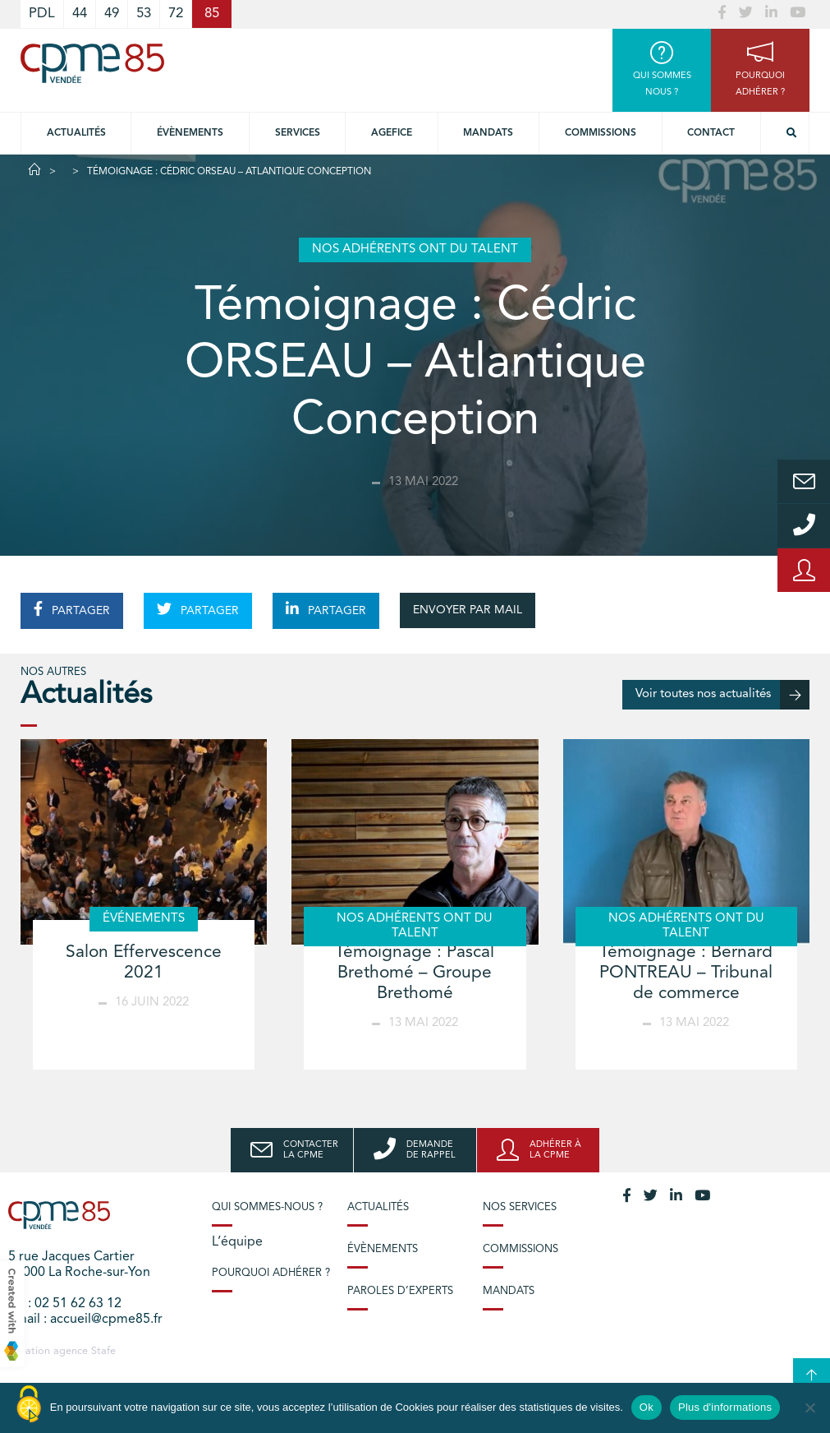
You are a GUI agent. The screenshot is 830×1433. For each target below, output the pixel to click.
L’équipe (237, 1242)
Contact (711, 133)
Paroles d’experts (400, 1291)
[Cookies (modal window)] (28, 1405)
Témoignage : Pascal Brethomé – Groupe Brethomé (414, 973)
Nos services (520, 1207)
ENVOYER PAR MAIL (467, 610)
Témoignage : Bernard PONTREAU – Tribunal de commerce (686, 973)
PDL (42, 14)
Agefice (391, 133)
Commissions (600, 133)
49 (111, 14)
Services (297, 133)
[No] (809, 1407)
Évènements (190, 133)
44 (79, 14)
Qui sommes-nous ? (267, 1207)
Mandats (488, 133)
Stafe (103, 1351)
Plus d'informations (725, 1407)
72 (175, 14)
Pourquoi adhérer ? (271, 1273)
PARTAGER (72, 609)
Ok (646, 1407)
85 (211, 14)
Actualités (76, 133)
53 (143, 14)
